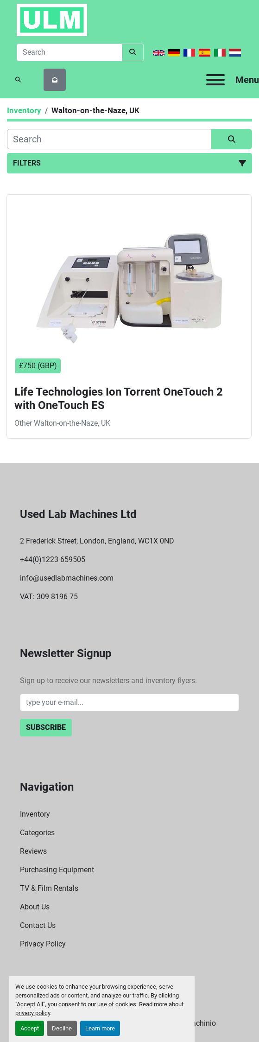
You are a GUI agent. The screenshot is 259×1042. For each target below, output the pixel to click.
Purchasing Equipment (57, 869)
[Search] (69, 52)
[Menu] (215, 79)
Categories (37, 832)
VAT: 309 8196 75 (49, 596)
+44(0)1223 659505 (52, 559)
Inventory (35, 814)
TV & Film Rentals (49, 888)
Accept (29, 1028)
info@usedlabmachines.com (67, 578)
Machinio (200, 1023)
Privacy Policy (43, 944)
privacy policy (32, 1013)
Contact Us (38, 925)
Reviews (33, 851)
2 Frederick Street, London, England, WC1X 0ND (97, 541)
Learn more (100, 1028)
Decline (62, 1028)
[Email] (129, 702)
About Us (35, 906)
